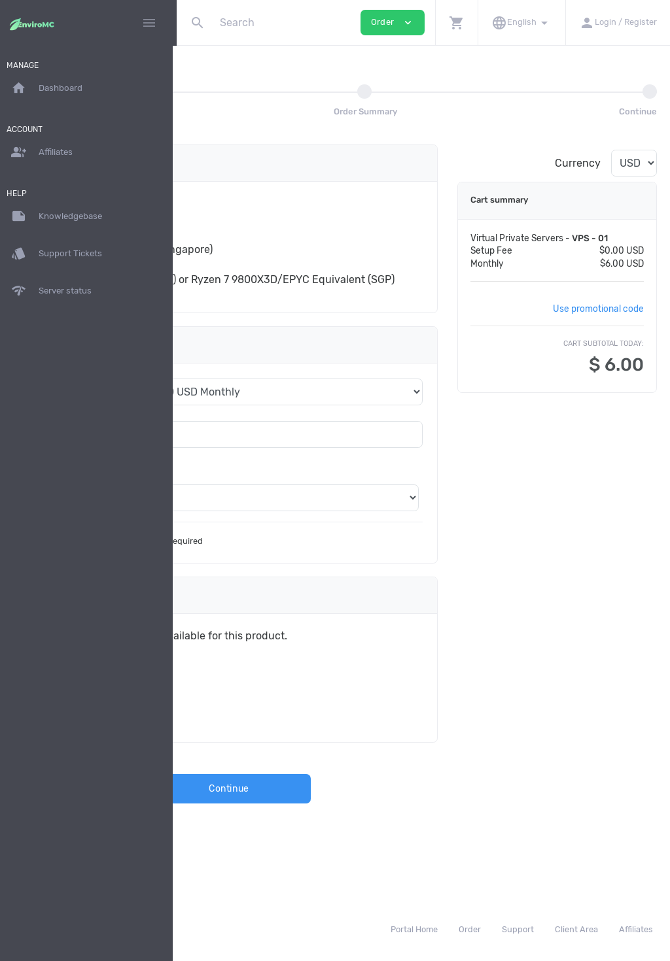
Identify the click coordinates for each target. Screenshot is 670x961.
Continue (342, 816)
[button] (456, 22)
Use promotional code (598, 321)
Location (226, 500)
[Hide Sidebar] (149, 23)
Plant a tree (250, 690)
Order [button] (392, 22)
